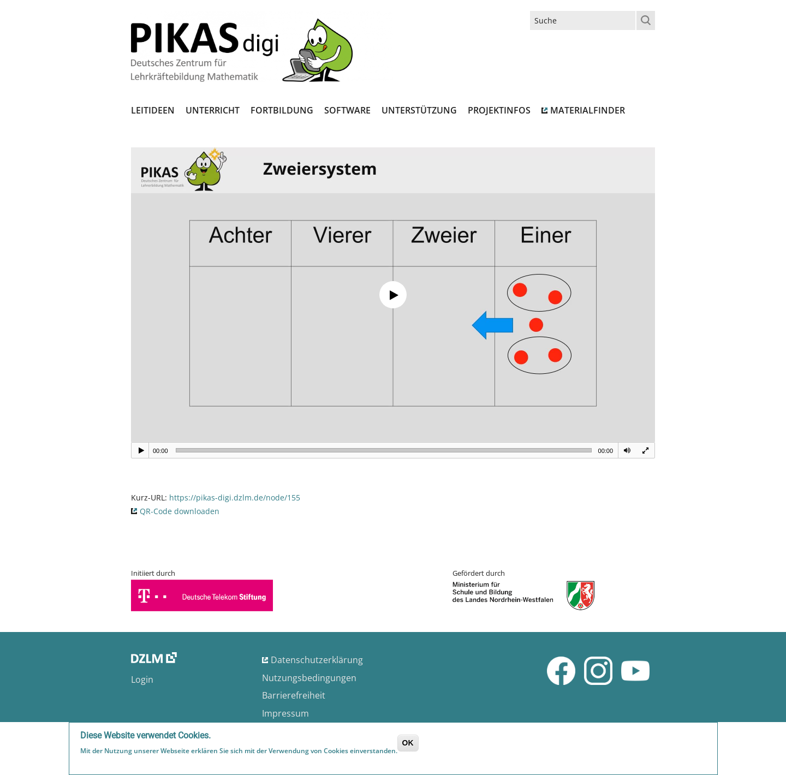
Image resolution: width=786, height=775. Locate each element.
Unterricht (213, 110)
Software (347, 110)
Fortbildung (282, 110)
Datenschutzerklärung (317, 660)
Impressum (285, 713)
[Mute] (627, 450)
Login (142, 679)
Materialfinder (587, 110)
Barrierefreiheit (293, 695)
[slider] (384, 450)
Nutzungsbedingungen (309, 678)
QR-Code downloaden (179, 511)
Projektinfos (499, 110)
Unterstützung (419, 110)
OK (408, 742)
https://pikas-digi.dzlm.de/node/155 (234, 497)
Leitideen (153, 110)
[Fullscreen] (645, 450)
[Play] (141, 450)
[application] (393, 294)
